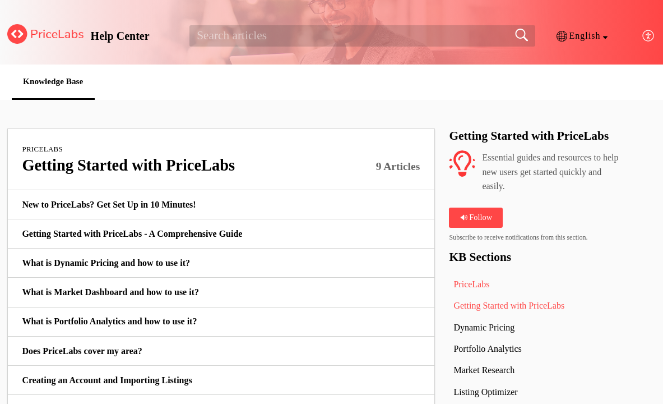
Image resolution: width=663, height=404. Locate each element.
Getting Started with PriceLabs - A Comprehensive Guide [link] (132, 234)
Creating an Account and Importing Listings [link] (107, 380)
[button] (582, 36)
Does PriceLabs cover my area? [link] (82, 351)
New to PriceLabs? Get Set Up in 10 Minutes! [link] (109, 205)
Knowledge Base (58, 81)
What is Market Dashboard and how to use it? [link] (110, 292)
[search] (362, 36)
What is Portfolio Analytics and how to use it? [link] (109, 322)
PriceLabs (42, 149)
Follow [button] (476, 218)
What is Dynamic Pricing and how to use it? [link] (106, 263)
